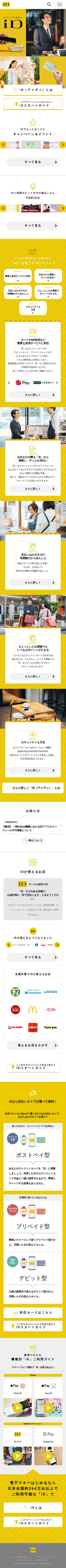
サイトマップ (25, 1560)
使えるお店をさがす (33, 1045)
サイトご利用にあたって (21, 1557)
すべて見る (33, 162)
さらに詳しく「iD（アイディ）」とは (33, 788)
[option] (22, 382)
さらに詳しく (33, 394)
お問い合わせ (41, 1560)
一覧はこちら (33, 840)
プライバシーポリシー (45, 1557)
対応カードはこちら (33, 1313)
